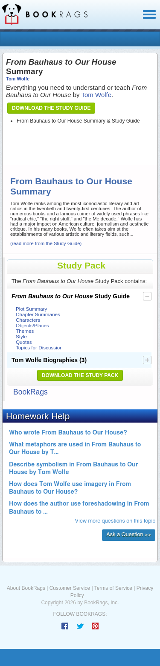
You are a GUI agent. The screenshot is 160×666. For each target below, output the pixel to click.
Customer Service (69, 588)
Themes (25, 331)
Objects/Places (32, 325)
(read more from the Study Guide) (45, 243)
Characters (28, 320)
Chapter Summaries (38, 314)
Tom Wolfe (17, 78)
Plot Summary (31, 309)
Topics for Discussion (39, 347)
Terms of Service (113, 588)
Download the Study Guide (51, 108)
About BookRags (26, 588)
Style (21, 336)
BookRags (30, 392)
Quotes (24, 342)
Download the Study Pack (80, 375)
